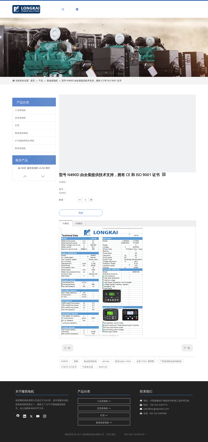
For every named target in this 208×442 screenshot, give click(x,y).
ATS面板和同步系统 (24, 140)
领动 (113, 434)
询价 (80, 213)
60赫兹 (78, 223)
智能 (76, 361)
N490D (64, 361)
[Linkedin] (24, 416)
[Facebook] (17, 416)
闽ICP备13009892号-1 (135, 434)
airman (105, 361)
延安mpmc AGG (123, 361)
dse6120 (103, 366)
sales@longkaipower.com (156, 408)
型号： (62, 189)
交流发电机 (20, 117)
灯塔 (17, 125)
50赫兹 (65, 223)
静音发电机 (20, 148)
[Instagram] (44, 416)
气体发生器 (87, 366)
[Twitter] (31, 416)
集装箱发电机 (21, 132)
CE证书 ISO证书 (69, 366)
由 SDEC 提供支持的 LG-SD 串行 (34, 167)
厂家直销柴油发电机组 (171, 361)
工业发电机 (20, 110)
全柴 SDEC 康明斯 (145, 361)
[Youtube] (37, 416)
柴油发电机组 (90, 361)
